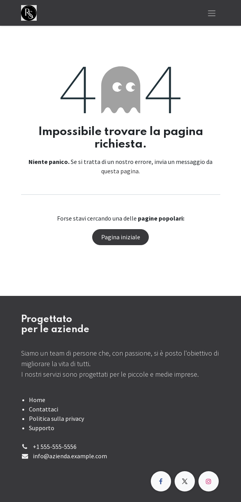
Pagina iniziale (120, 237)
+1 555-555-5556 (55, 446)
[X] (185, 481)
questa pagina (120, 171)
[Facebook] (161, 481)
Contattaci (43, 409)
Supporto (41, 428)
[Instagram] (208, 481)
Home (37, 400)
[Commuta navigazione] (211, 13)
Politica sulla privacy (56, 418)
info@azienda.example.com (70, 456)
